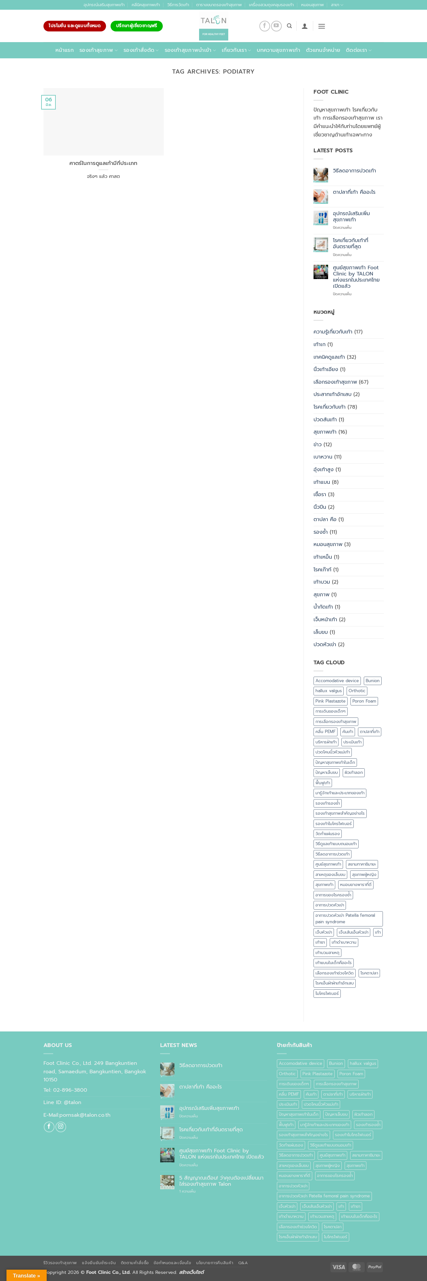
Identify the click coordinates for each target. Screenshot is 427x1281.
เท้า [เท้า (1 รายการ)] (378, 932)
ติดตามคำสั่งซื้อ (135, 1263)
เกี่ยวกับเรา (236, 50)
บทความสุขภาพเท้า (278, 50)
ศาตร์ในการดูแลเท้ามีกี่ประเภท (103, 163)
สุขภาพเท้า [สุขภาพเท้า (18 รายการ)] (324, 884)
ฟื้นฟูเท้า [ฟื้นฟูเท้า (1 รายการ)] (322, 783)
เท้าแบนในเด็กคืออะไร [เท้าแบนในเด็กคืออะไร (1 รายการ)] (333, 963)
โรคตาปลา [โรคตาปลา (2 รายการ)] (369, 973)
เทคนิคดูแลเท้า (329, 357)
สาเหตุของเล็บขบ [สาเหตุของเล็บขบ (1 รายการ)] (330, 874)
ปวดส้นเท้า (325, 420)
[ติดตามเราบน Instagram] (60, 1127)
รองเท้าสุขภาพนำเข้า (190, 50)
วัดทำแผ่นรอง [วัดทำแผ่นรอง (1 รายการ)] (327, 834)
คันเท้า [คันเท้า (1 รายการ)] (347, 731)
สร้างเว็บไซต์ (191, 1272)
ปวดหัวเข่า (325, 644)
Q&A (243, 1263)
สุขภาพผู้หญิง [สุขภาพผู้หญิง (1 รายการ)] (364, 874)
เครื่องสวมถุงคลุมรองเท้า (271, 5)
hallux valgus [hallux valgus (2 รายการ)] (328, 691)
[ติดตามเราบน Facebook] (264, 26)
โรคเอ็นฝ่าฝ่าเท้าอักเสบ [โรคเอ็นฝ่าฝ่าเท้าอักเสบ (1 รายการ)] (334, 983)
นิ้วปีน (320, 507)
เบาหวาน (323, 457)
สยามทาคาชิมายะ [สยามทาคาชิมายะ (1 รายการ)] (362, 864)
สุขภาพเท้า (325, 432)
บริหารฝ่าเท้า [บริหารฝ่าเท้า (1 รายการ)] (326, 742)
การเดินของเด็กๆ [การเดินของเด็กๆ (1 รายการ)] (330, 711)
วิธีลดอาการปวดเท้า (354, 171)
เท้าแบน (322, 482)
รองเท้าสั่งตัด (141, 50)
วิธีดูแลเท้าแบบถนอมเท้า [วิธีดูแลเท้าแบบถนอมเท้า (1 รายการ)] (336, 844)
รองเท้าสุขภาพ (98, 50)
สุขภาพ (321, 595)
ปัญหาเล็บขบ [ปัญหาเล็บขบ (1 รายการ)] (326, 772)
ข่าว (318, 444)
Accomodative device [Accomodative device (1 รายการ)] (337, 681)
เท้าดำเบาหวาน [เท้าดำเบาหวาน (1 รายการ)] (344, 942)
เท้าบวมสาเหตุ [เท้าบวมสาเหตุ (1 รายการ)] (327, 952)
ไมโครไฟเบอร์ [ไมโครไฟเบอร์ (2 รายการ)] (327, 993)
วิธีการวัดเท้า (178, 5)
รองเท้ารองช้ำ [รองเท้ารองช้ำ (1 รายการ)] (327, 803)
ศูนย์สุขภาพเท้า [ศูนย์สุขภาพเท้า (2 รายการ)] (328, 864)
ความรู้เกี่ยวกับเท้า (333, 332)
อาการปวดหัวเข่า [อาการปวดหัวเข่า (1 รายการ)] (329, 905)
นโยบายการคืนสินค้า (214, 1263)
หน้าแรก (64, 50)
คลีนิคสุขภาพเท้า (146, 5)
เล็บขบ (321, 632)
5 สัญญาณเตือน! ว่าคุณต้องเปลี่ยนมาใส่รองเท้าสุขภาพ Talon (221, 1181)
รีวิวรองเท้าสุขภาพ (60, 1263)
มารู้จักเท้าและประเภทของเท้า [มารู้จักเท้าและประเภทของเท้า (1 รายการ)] (339, 793)
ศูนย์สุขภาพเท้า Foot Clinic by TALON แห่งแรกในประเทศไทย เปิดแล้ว (356, 277)
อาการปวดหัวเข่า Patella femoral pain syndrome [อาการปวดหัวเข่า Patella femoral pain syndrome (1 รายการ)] (345, 918)
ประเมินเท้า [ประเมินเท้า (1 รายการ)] (352, 742)
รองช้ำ (321, 532)
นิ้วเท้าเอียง (326, 369)
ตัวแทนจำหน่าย (323, 50)
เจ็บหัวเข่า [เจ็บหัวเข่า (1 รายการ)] (323, 932)
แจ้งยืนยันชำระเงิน (99, 1263)
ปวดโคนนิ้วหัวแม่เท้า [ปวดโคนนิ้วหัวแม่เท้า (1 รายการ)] (332, 752)
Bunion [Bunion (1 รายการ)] (373, 681)
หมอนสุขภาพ (312, 5)
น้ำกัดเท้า (323, 607)
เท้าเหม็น (323, 557)
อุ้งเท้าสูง (324, 469)
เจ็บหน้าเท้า (325, 619)
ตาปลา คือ (325, 519)
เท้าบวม (322, 582)
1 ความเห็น (194, 1191)
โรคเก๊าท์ (322, 570)
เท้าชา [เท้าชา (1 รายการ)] (320, 942)
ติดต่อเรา (359, 50)
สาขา (337, 5)
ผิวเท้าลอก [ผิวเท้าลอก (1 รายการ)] (354, 772)
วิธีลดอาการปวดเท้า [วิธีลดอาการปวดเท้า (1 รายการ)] (332, 854)
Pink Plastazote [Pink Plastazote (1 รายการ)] (330, 701)
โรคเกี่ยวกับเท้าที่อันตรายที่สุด (350, 244)
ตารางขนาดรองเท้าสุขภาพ (219, 5)
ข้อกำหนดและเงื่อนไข (172, 1263)
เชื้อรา (320, 494)
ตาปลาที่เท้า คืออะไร (354, 192)
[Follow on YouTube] (276, 26)
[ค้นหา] (289, 26)
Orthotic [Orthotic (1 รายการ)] (357, 691)
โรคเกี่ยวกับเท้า (330, 407)
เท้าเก (320, 344)
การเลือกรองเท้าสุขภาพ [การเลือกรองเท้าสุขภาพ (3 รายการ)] (335, 721)
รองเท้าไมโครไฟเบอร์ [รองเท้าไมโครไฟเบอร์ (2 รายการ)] (333, 824)
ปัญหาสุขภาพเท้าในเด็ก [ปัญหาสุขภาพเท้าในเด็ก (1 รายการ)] (335, 762)
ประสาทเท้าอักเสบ (332, 394)
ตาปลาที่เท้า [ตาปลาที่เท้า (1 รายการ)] (369, 731)
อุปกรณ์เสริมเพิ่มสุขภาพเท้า (351, 217)
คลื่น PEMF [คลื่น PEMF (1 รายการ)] (325, 731)
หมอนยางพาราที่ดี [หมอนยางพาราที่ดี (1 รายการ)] (356, 884)
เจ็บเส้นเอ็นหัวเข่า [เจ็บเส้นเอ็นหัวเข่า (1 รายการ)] (353, 932)
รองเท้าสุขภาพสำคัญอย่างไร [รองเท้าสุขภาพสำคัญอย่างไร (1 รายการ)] (340, 813)
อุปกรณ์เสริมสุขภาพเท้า (104, 5)
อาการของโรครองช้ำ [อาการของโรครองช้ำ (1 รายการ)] (333, 895)
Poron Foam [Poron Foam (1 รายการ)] (364, 701)
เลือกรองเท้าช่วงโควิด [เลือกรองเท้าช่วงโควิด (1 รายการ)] (334, 973)
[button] (305, 26)
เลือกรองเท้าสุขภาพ (335, 382)
